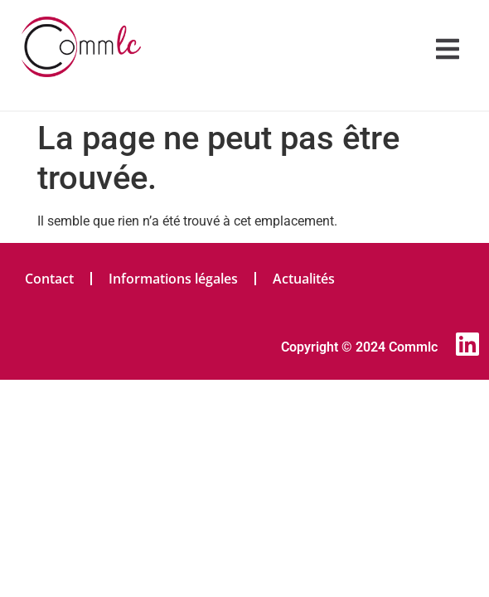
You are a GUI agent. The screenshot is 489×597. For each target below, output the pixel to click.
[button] (447, 49)
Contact (49, 278)
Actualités (304, 278)
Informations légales (173, 278)
